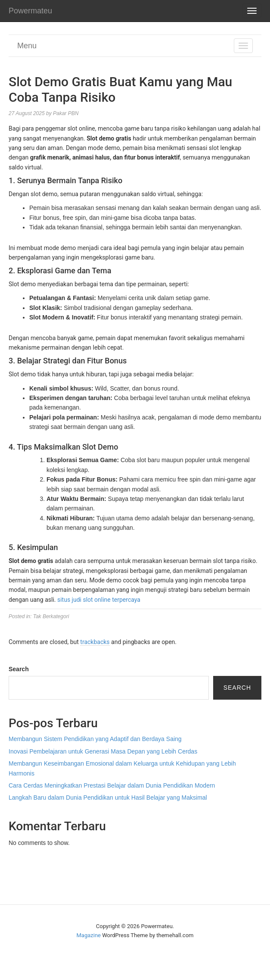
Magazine (89, 935)
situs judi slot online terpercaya (98, 599)
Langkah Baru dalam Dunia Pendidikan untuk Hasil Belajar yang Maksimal (108, 797)
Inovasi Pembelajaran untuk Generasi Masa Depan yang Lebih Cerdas (103, 751)
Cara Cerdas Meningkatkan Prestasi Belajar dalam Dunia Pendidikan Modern (112, 785)
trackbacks (94, 641)
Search (19, 669)
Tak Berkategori (51, 616)
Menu (27, 45)
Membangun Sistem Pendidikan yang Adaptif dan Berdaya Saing (95, 738)
